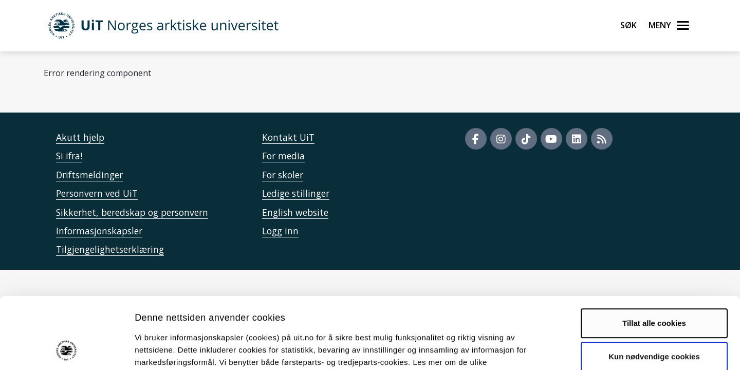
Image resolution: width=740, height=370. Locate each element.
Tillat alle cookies (654, 257)
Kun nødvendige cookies (654, 290)
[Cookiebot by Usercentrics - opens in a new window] (67, 350)
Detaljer (547, 349)
